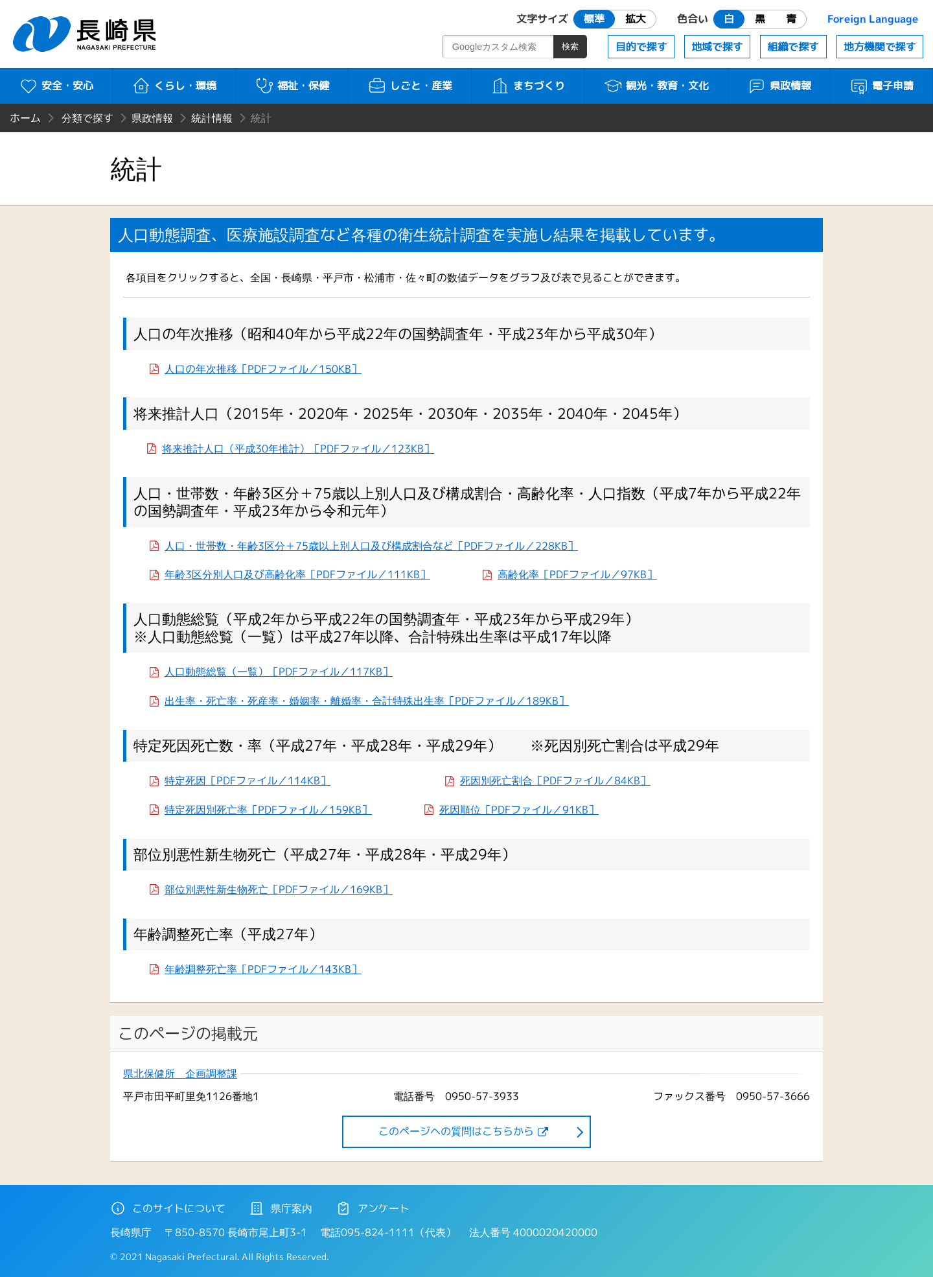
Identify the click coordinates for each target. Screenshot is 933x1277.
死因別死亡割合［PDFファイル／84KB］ (555, 780)
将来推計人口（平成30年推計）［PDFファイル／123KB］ (298, 448)
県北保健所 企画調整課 (180, 1074)
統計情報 (212, 118)
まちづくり (527, 85)
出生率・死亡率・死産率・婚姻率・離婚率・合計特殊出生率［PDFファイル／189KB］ (367, 701)
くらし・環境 (174, 85)
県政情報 (779, 85)
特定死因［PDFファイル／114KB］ (247, 780)
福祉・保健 (292, 85)
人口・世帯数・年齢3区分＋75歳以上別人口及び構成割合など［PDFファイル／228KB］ (371, 546)
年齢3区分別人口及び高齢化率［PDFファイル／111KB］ (297, 574)
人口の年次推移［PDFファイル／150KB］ (263, 369)
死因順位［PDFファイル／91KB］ (519, 810)
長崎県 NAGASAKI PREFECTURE (86, 34)
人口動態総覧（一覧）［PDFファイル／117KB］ (279, 671)
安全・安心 (56, 85)
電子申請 (881, 85)
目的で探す (641, 47)
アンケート (372, 1208)
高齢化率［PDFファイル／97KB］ (577, 574)
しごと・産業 (409, 85)
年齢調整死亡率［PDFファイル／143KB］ (263, 969)
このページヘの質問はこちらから (456, 1131)
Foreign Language (872, 19)
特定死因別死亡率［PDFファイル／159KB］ (268, 810)
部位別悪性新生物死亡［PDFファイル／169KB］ (279, 889)
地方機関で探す (880, 47)
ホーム (25, 118)
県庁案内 (280, 1208)
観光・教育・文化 (656, 85)
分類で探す (87, 118)
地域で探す (717, 47)
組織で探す (793, 47)
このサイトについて (167, 1208)
